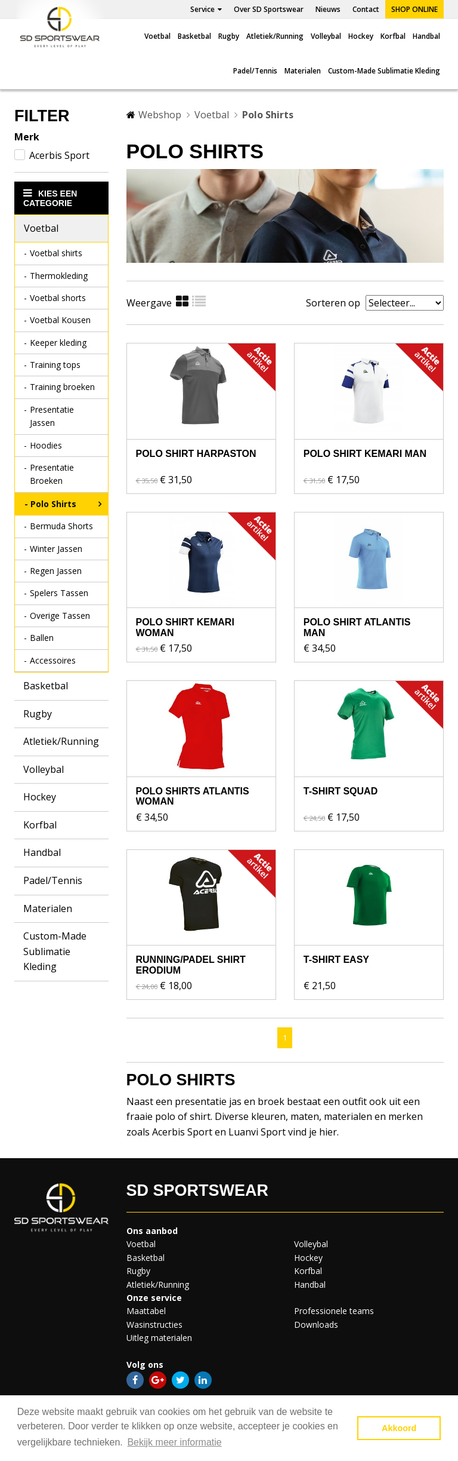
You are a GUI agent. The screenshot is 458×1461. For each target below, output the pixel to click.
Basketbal (194, 36)
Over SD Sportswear (269, 9)
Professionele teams (334, 1310)
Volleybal (326, 36)
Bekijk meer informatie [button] (174, 1442)
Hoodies (46, 445)
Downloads (316, 1324)
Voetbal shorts (58, 297)
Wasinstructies (154, 1324)
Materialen (302, 71)
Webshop (159, 114)
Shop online (414, 9)
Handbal (426, 36)
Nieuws (328, 9)
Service (206, 9)
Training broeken (62, 386)
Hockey (360, 36)
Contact (365, 9)
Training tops (55, 364)
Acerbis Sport (59, 155)
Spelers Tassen (59, 592)
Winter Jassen (56, 548)
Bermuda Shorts (61, 526)
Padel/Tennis (255, 71)
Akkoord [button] (399, 1428)
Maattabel (146, 1310)
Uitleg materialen (159, 1337)
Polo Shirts (53, 503)
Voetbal (157, 36)
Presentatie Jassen (52, 416)
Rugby (228, 36)
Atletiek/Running (275, 36)
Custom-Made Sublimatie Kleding (384, 71)
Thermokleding (59, 275)
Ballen (42, 637)
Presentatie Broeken (52, 474)
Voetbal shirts (56, 253)
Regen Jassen (56, 570)
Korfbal (393, 36)
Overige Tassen (60, 615)
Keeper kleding (58, 342)
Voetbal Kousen (60, 320)
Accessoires (53, 660)
